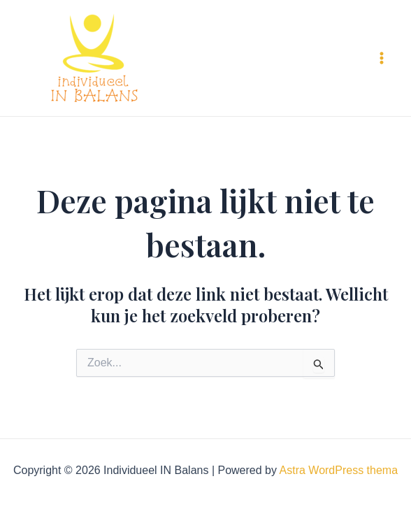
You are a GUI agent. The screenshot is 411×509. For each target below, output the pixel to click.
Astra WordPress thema (339, 470)
